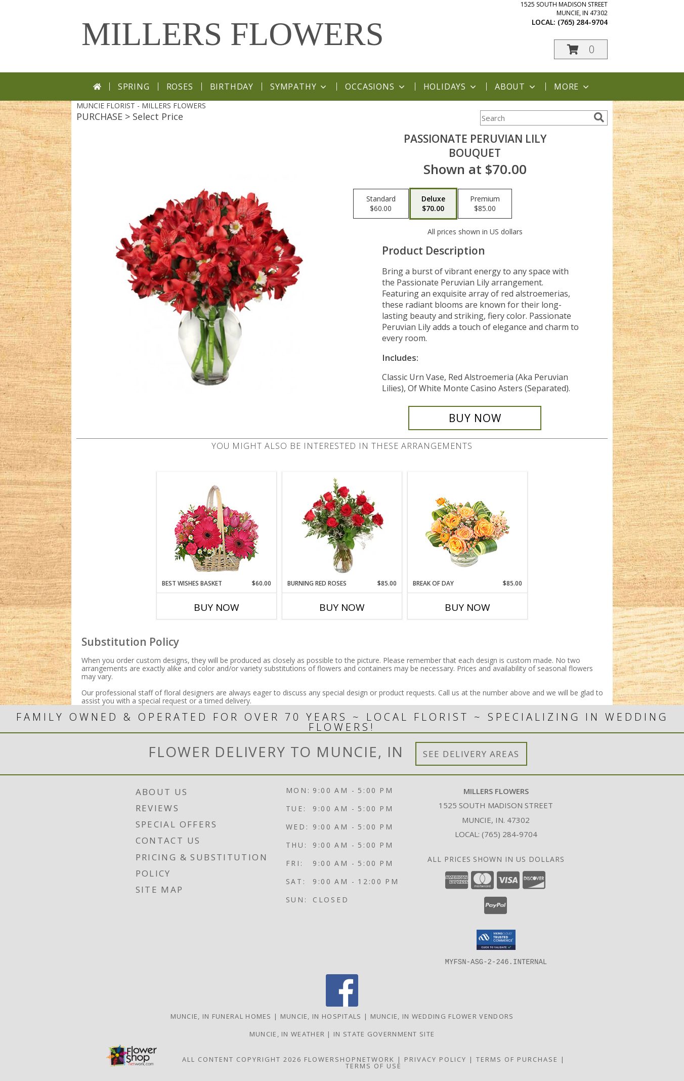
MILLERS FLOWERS (232, 34)
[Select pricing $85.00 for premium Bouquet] (484, 204)
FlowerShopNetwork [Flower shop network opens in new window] (349, 1058)
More (572, 86)
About (516, 86)
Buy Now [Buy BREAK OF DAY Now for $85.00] (467, 607)
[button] (581, 49)
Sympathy (299, 86)
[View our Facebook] (342, 1003)
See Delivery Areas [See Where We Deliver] (471, 754)
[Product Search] (535, 118)
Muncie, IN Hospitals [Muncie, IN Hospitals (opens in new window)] (321, 1015)
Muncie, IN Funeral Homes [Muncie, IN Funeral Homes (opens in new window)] (221, 1015)
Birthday (231, 86)
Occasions (375, 86)
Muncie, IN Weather (287, 1033)
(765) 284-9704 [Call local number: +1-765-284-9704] (583, 22)
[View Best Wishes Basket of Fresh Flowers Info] (217, 525)
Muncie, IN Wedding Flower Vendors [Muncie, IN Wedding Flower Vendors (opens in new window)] (442, 1015)
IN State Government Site (384, 1033)
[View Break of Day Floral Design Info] (467, 525)
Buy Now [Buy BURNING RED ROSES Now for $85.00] (342, 607)
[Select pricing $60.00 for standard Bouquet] (381, 204)
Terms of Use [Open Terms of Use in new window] (374, 1065)
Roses (179, 86)
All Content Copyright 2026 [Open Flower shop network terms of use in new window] (242, 1058)
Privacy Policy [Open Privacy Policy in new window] (435, 1058)
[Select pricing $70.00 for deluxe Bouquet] (433, 204)
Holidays (450, 86)
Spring (134, 86)
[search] (599, 117)
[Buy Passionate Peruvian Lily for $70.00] (474, 418)
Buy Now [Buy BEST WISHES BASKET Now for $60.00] (216, 607)
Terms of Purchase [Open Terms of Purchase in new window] (517, 1058)
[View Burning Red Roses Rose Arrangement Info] (342, 525)
